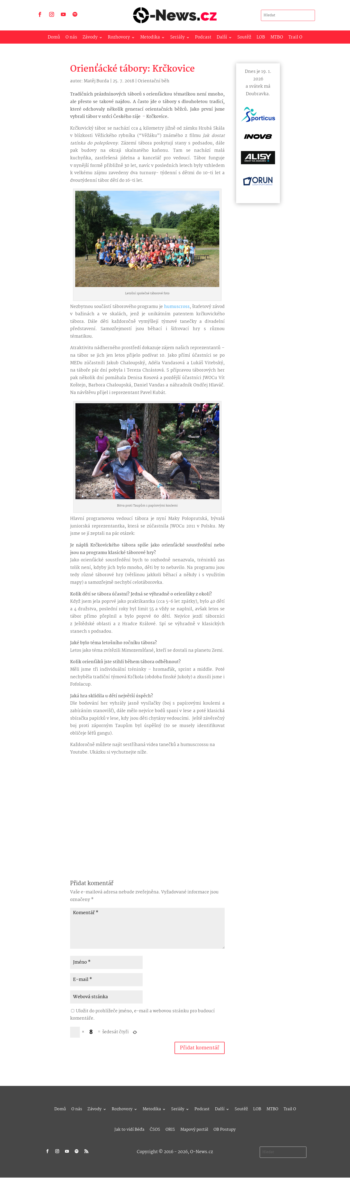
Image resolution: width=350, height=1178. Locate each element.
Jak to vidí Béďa (129, 1128)
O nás (71, 38)
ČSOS (155, 1128)
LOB (261, 38)
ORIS (170, 1128)
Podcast (203, 38)
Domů (54, 38)
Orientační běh (153, 81)
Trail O (295, 38)
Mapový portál (194, 1128)
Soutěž (244, 38)
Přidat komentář (199, 1048)
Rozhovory (119, 38)
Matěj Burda (96, 81)
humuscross (177, 306)
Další (222, 38)
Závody (90, 38)
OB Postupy (224, 1128)
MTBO (276, 38)
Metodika (150, 38)
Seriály (177, 38)
